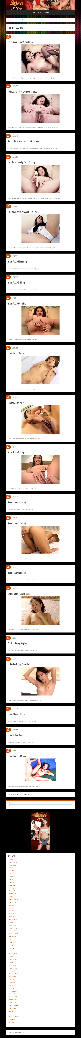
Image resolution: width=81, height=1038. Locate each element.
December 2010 (13, 965)
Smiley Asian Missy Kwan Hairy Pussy (23, 141)
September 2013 (13, 899)
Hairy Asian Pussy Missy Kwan (20, 42)
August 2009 (12, 1008)
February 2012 (13, 954)
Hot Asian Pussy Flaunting (19, 664)
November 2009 (13, 999)
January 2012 (12, 956)
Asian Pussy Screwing (17, 502)
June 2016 (12, 876)
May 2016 (11, 879)
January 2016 (12, 891)
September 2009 (13, 1005)
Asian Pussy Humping (17, 304)
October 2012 (12, 931)
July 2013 (11, 905)
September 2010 (13, 974)
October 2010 (12, 971)
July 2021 (11, 868)
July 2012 (11, 939)
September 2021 (13, 862)
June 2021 (12, 871)
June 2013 (12, 908)
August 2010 (12, 976)
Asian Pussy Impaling (17, 573)
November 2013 (13, 893)
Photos (47, 12)
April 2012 (11, 948)
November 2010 (13, 968)
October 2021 (12, 859)
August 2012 (12, 936)
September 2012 (13, 934)
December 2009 (13, 997)
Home (33, 12)
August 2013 (12, 902)
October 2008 (12, 1014)
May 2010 (11, 985)
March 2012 (12, 951)
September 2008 (13, 1017)
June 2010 (12, 982)
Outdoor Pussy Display (17, 643)
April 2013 (11, 913)
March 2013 (12, 916)
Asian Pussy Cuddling (17, 523)
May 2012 (11, 945)
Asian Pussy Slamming (17, 262)
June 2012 (12, 942)
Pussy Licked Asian (15, 735)
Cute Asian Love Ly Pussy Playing (21, 162)
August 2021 (12, 865)
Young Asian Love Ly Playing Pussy (22, 92)
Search (11, 803)
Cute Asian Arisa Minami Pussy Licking (24, 212)
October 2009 (12, 1002)
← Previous (12, 794)
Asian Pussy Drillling (16, 283)
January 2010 (12, 994)
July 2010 (11, 979)
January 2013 (12, 922)
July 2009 (11, 1011)
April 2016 (11, 882)
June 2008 (12, 1019)
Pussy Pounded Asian (17, 756)
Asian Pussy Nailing (16, 452)
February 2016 (13, 888)
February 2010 (13, 991)
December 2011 (13, 959)
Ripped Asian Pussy (16, 403)
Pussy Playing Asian (16, 714)
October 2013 (12, 896)
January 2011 (12, 962)
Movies (40, 12)
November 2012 (13, 928)
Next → (26, 794)
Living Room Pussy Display (19, 594)
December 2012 (13, 925)
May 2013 (11, 911)
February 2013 (13, 919)
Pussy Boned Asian (16, 353)
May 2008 (11, 1022)
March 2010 (12, 988)
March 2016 (12, 885)
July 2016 (11, 873)
